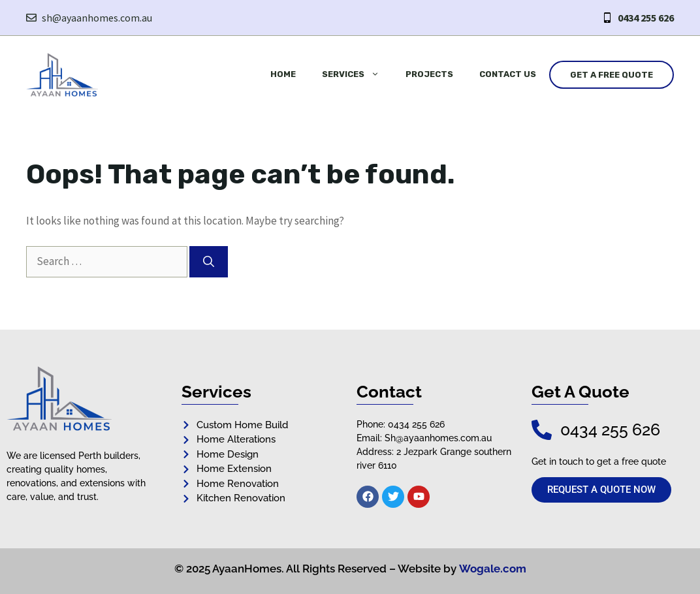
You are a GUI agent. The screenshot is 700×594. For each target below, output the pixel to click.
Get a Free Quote (611, 75)
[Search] (208, 261)
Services (357, 74)
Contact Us (507, 74)
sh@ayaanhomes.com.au (97, 17)
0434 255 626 (646, 17)
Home (283, 74)
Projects (429, 74)
